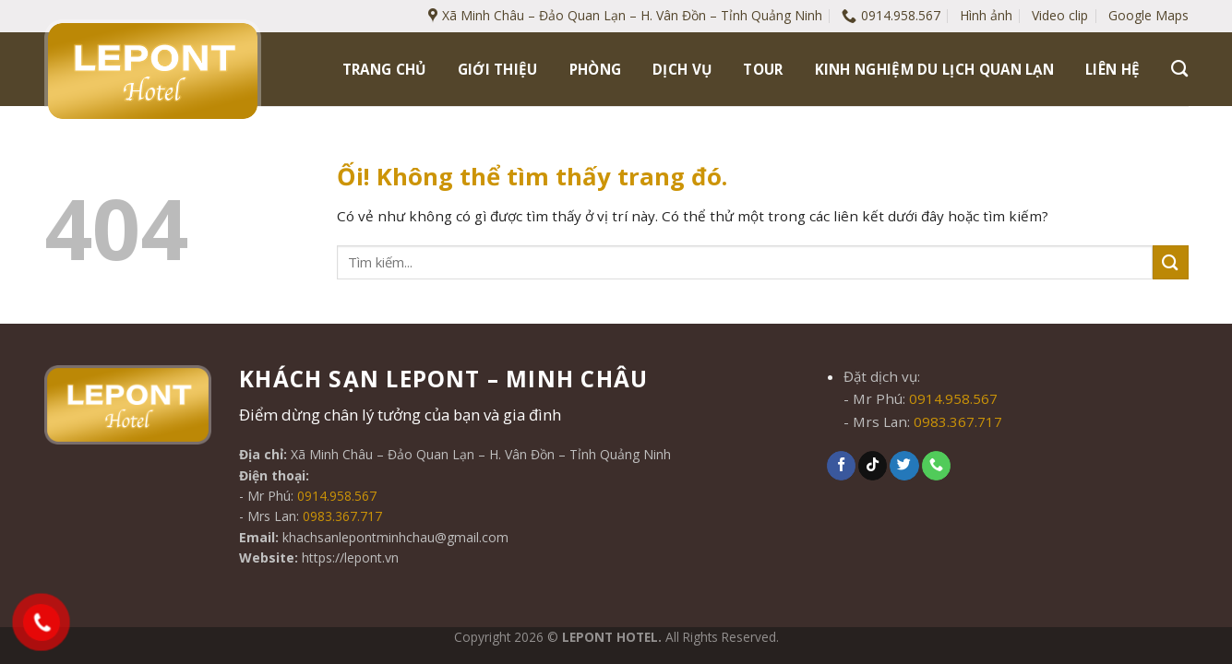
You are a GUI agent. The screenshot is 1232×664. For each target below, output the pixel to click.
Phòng (595, 69)
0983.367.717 (342, 516)
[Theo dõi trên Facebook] (841, 465)
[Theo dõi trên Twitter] (904, 465)
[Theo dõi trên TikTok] (872, 465)
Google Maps (1148, 15)
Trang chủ (384, 69)
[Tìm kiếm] (1179, 69)
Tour (763, 69)
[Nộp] (1170, 262)
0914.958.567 (337, 495)
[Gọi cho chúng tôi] (936, 465)
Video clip (1060, 15)
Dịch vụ (682, 69)
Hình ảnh (986, 15)
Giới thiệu (498, 69)
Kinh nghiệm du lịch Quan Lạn (935, 69)
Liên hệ (1112, 69)
